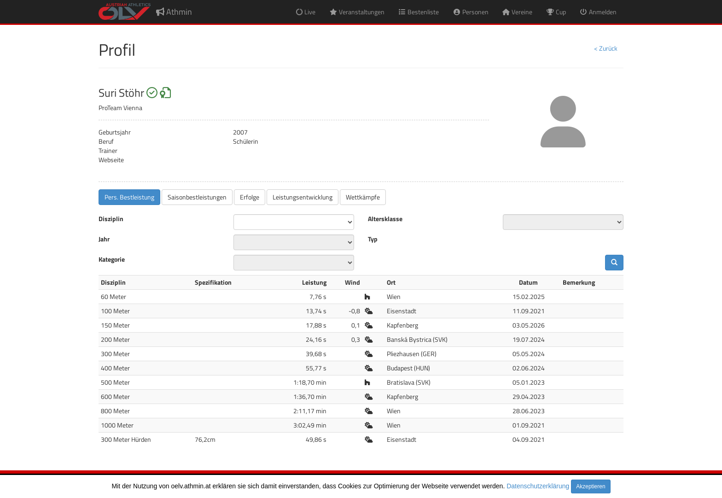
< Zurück (605, 48)
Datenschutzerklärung (538, 486)
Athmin (174, 12)
